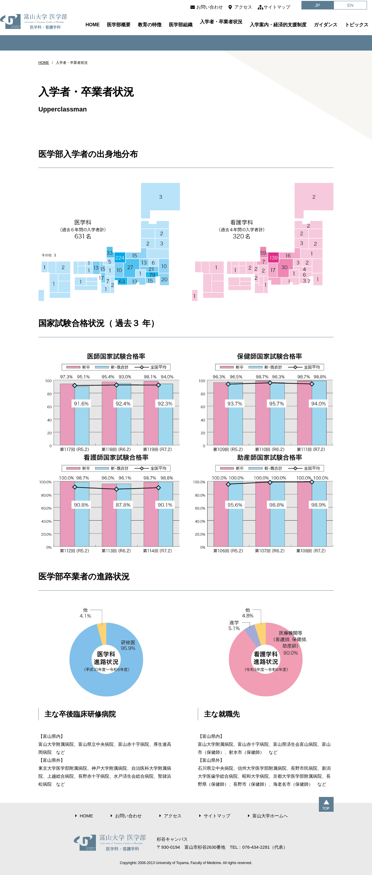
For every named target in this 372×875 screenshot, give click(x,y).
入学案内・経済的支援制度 (278, 24)
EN (350, 5)
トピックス (356, 24)
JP (317, 5)
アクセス (243, 6)
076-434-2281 (256, 847)
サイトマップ (277, 6)
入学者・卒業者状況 (221, 21)
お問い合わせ (209, 6)
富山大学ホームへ (270, 815)
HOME (93, 24)
